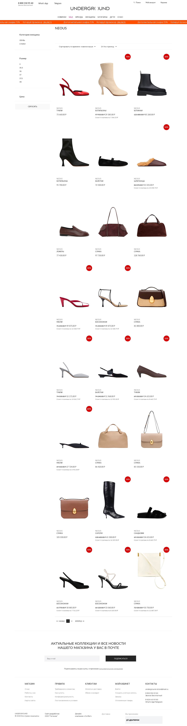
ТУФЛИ (59, 111)
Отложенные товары (124, 700)
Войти (117, 689)
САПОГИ (98, 533)
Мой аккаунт (151, 2)
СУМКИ (22, 44)
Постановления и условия (66, 700)
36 (20, 71)
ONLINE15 (53, 22)
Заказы (118, 696)
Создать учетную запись (125, 693)
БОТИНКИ (138, 111)
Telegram (57, 3)
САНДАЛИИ (139, 533)
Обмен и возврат (92, 693)
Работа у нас (30, 693)
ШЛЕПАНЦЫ (139, 181)
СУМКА (98, 251)
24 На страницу (109, 46)
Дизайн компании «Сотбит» (83, 714)
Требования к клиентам (65, 689)
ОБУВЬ (22, 40)
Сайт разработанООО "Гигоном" (52, 714)
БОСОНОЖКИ (101, 322)
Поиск (138, 2)
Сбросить (32, 106)
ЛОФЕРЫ (60, 251)
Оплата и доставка (93, 689)
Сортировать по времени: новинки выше (77, 46)
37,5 (21, 78)
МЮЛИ (59, 322)
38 (20, 82)
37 (20, 75)
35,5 (21, 68)
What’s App (43, 3)
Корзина (164, 2)
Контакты (29, 696)
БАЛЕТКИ (99, 181)
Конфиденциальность (64, 696)
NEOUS (59, 108)
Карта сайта (30, 700)
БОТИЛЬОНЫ (100, 111)
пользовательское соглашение (111, 669)
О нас (27, 689)
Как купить (59, 693)
